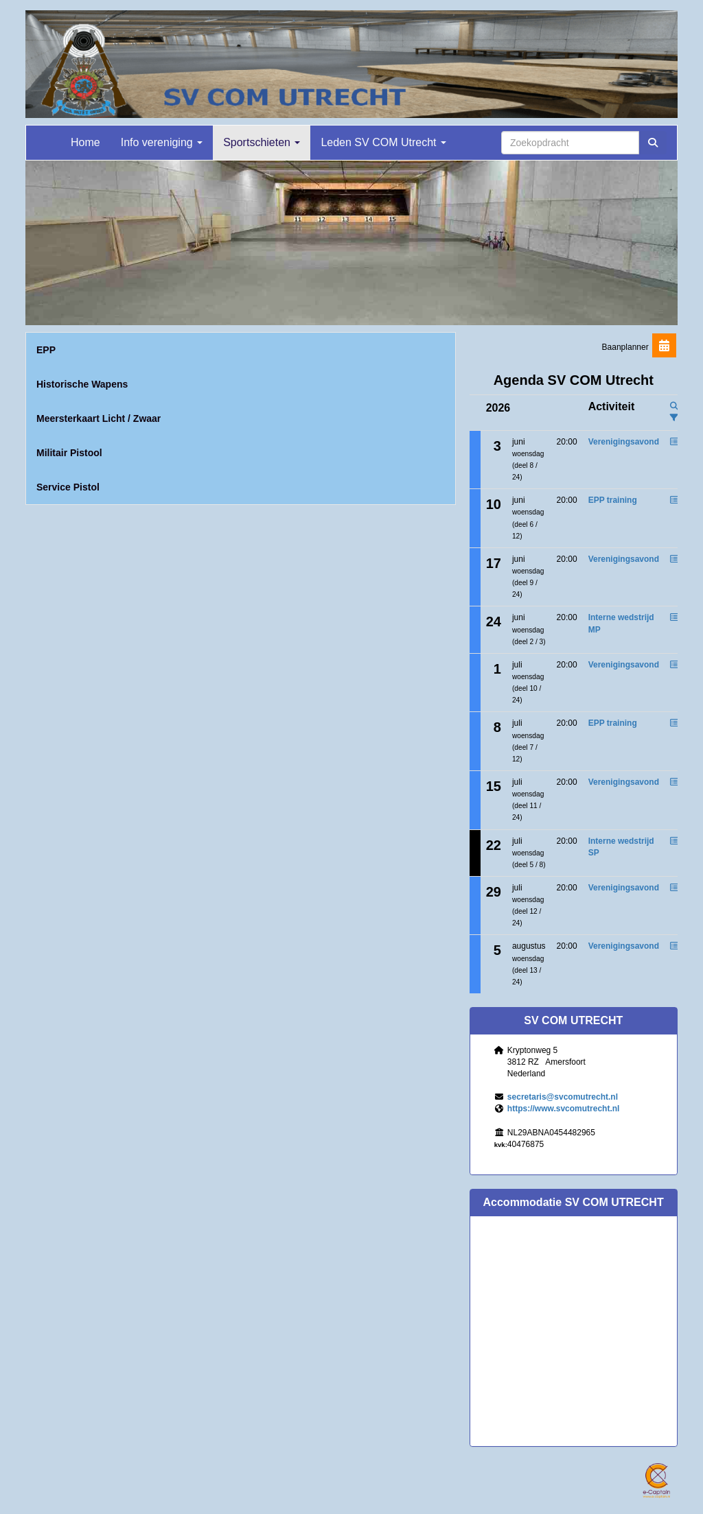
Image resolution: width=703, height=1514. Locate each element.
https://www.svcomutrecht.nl (563, 1108)
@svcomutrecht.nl (562, 1097)
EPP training (612, 500)
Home (85, 142)
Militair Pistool (69, 452)
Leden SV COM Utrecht (383, 142)
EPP (46, 349)
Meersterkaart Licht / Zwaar (98, 418)
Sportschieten (261, 142)
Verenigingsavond (623, 442)
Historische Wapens (82, 384)
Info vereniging (162, 142)
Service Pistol (68, 487)
